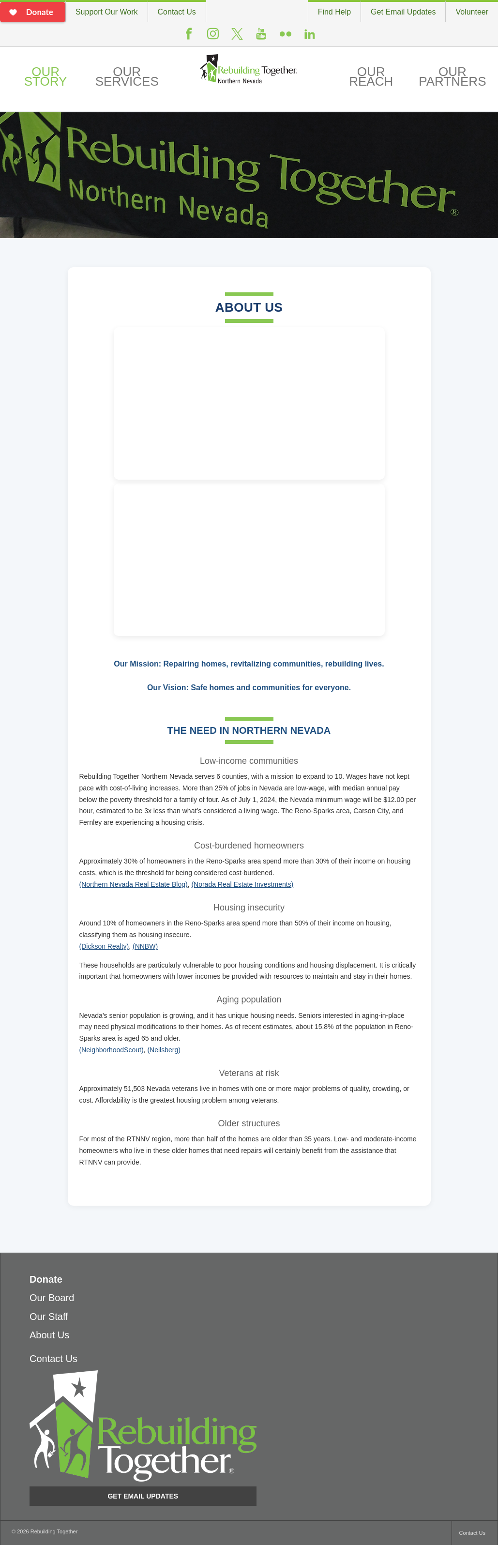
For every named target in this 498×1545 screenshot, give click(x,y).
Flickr (285, 37)
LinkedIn (310, 37)
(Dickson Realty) (104, 946)
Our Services (127, 76)
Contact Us (177, 12)
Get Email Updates (403, 12)
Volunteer (471, 12)
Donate (46, 1279)
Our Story (45, 76)
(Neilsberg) (163, 1050)
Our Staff (49, 1316)
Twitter (237, 38)
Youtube (261, 37)
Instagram (213, 37)
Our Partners (452, 76)
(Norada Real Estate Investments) (242, 884)
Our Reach (371, 76)
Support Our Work (106, 12)
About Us (49, 1335)
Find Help (334, 12)
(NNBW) (145, 946)
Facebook (189, 37)
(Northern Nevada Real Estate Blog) (133, 884)
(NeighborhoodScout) (111, 1050)
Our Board (52, 1297)
